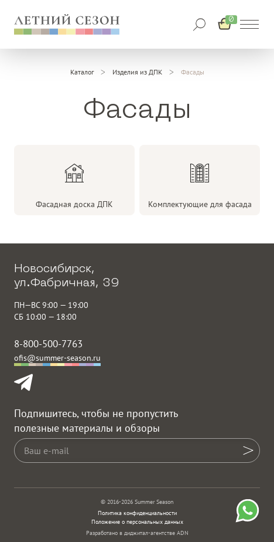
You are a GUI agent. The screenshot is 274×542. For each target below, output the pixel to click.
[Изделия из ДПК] (137, 72)
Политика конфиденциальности (137, 513)
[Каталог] (82, 72)
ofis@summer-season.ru (57, 358)
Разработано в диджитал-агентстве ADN (137, 533)
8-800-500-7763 (48, 343)
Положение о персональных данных (137, 522)
